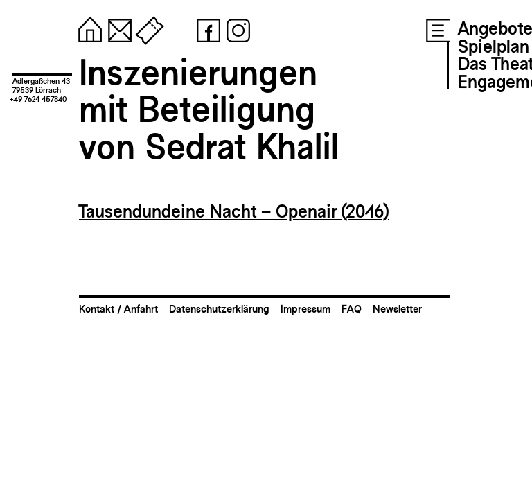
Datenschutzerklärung (219, 308)
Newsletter (397, 308)
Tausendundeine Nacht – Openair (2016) (234, 211)
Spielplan (493, 46)
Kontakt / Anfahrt (118, 308)
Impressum (305, 308)
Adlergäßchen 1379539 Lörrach (41, 85)
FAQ (352, 308)
